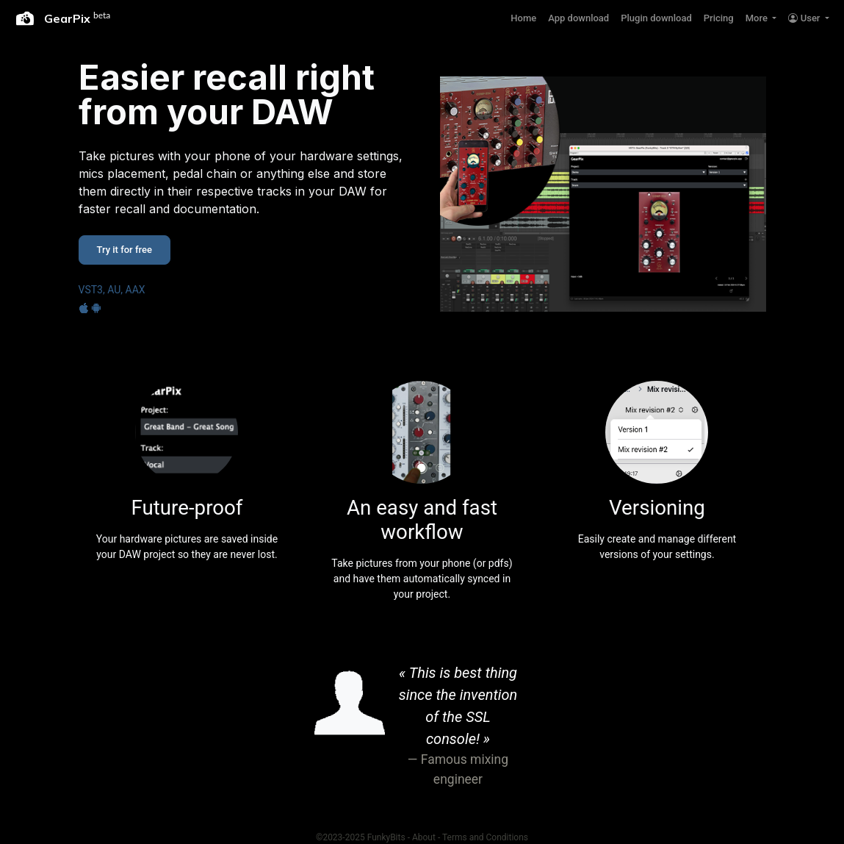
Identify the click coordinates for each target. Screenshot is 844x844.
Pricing (719, 18)
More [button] (758, 18)
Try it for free (124, 249)
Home (523, 18)
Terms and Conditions (485, 837)
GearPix (63, 18)
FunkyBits (386, 837)
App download (578, 18)
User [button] (805, 18)
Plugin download (656, 18)
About (424, 837)
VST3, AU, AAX (112, 290)
